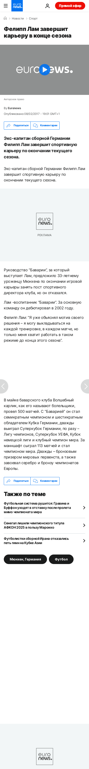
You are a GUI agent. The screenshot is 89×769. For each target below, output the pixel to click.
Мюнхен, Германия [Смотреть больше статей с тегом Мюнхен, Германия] (25, 559)
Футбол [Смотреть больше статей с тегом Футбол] (61, 559)
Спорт (33, 18)
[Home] (5, 18)
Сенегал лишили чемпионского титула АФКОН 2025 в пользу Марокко (34, 525)
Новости (18, 18)
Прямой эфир (70, 6)
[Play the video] (44, 70)
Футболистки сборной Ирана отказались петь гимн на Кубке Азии (36, 540)
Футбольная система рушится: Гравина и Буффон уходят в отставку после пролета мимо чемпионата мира (37, 507)
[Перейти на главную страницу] (17, 5)
